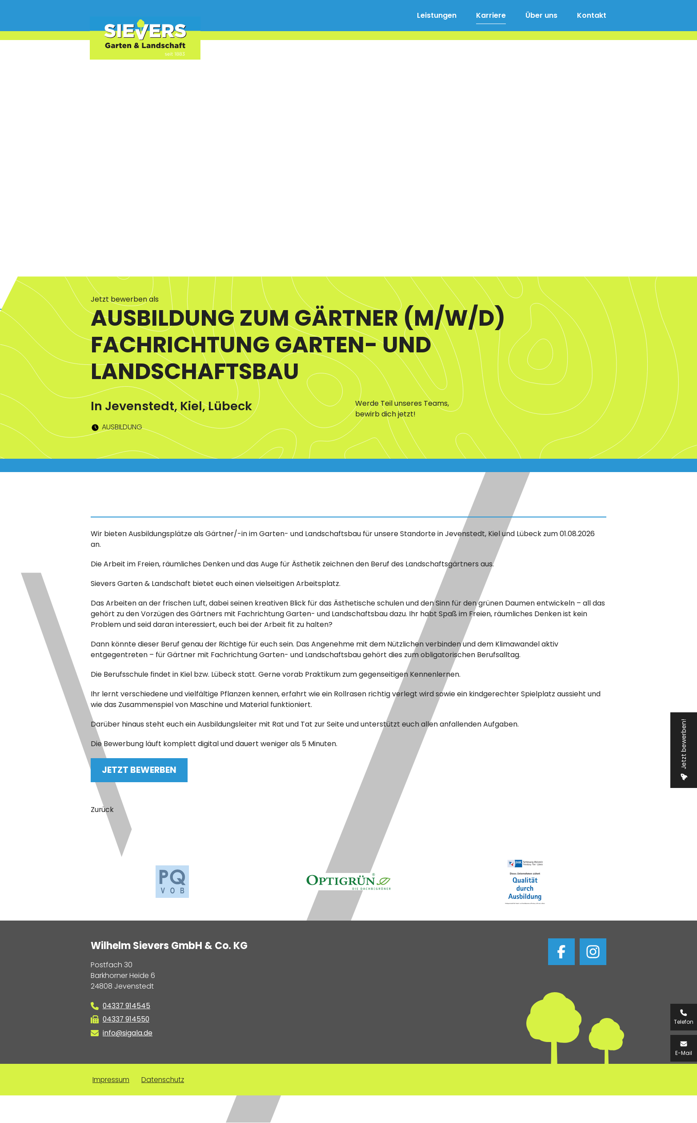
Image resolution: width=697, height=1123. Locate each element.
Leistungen (437, 15)
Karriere (491, 15)
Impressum (111, 1080)
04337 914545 (127, 1006)
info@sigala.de (128, 1033)
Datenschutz (164, 1080)
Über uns (541, 15)
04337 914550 (127, 1019)
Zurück (102, 809)
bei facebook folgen (561, 951)
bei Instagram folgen (593, 951)
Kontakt (591, 15)
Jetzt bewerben (139, 770)
